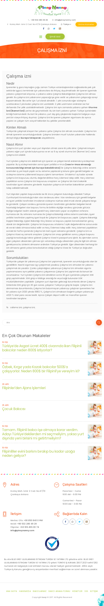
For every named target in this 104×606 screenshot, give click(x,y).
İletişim (16, 514)
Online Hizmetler (86, 24)
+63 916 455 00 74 (29, 527)
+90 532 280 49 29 (39, 20)
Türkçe (66, 24)
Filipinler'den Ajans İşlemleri (23, 388)
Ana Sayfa (11, 591)
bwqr (44, 597)
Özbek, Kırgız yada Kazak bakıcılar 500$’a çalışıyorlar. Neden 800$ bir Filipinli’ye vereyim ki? (41, 369)
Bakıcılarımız (40, 591)
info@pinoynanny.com (65, 20)
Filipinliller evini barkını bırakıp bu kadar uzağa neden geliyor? (38, 453)
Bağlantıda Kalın (75, 514)
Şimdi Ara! (55, 36)
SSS (86, 591)
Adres (15, 484)
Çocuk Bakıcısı (13, 409)
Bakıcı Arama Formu (59, 591)
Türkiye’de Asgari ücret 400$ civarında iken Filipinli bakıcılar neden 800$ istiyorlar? (42, 348)
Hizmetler (77, 591)
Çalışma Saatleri (75, 484)
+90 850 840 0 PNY (33, 520)
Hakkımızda (25, 591)
